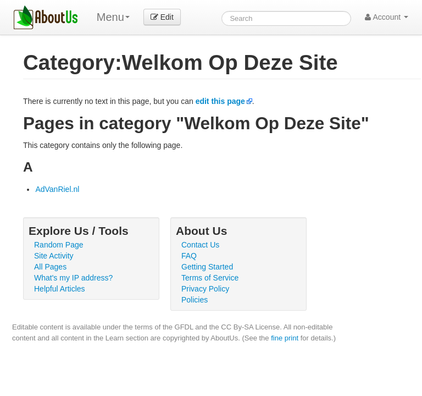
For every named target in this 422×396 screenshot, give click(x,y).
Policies (194, 299)
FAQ (189, 255)
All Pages (50, 266)
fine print (284, 338)
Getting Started (207, 266)
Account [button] (386, 17)
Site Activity (54, 255)
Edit (162, 17)
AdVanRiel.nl (57, 189)
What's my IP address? (73, 277)
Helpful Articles (59, 288)
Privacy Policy (205, 288)
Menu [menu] (113, 17)
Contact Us (200, 244)
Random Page (59, 244)
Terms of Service (209, 277)
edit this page (220, 101)
